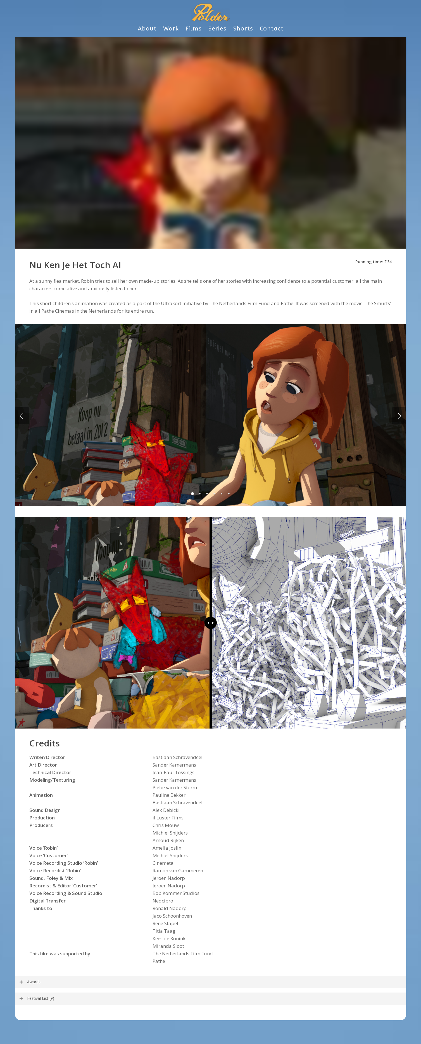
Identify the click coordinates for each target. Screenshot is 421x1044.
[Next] (399, 415)
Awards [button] (30, 981)
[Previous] (22, 415)
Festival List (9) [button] (36, 998)
